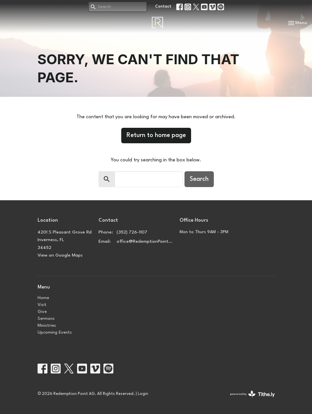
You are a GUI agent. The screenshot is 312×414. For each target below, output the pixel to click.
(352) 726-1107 (132, 232)
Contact (163, 7)
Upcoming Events (55, 332)
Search (199, 179)
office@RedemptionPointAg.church (145, 241)
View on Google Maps (60, 255)
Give (42, 312)
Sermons (46, 319)
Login (143, 394)
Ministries (47, 325)
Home (43, 298)
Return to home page (156, 135)
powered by (252, 394)
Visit (42, 305)
